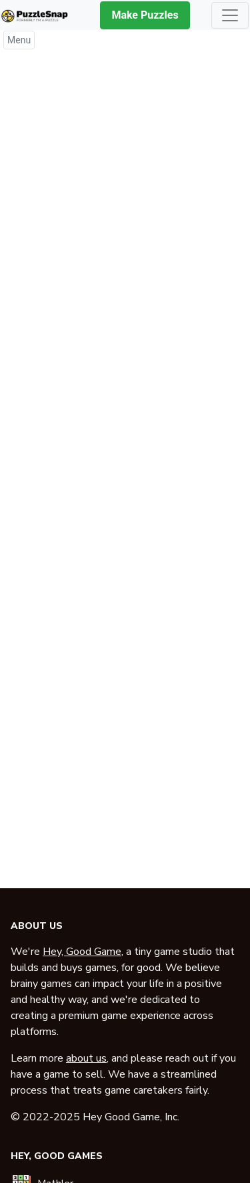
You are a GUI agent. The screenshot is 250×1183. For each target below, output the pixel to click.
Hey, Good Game (82, 951)
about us (86, 1058)
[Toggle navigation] (230, 15)
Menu (19, 40)
